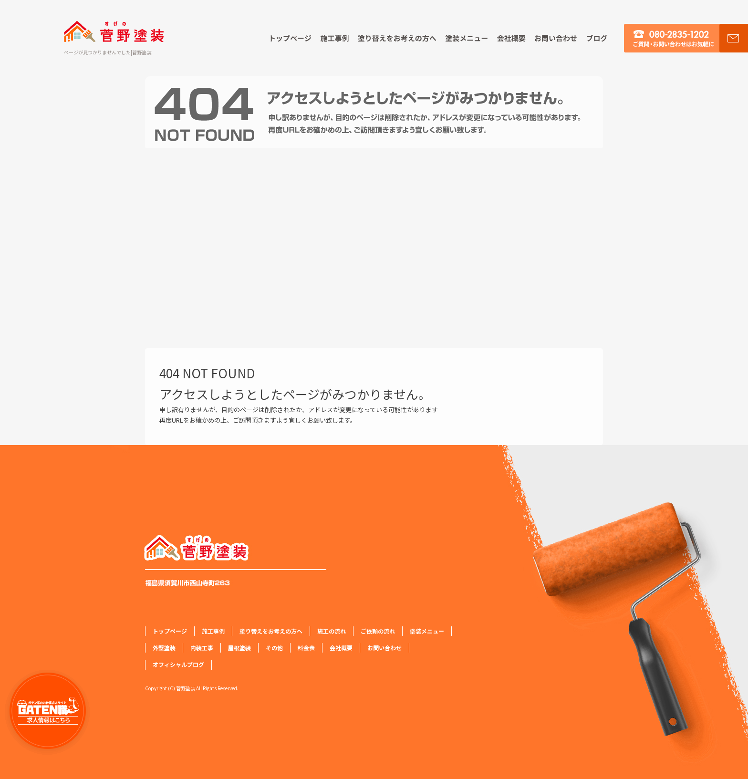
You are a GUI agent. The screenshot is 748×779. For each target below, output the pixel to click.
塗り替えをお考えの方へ (397, 38)
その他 (274, 648)
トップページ (286, 38)
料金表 (306, 648)
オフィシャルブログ (602, 38)
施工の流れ (331, 631)
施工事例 (335, 38)
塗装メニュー (466, 38)
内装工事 (201, 648)
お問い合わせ (556, 38)
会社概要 (512, 38)
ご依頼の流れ (378, 631)
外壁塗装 (164, 648)
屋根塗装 (239, 648)
